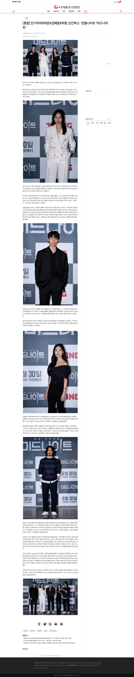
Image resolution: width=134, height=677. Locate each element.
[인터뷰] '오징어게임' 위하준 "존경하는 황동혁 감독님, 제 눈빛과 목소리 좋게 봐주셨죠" (49, 643)
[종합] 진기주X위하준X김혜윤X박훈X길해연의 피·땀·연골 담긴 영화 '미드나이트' (47, 638)
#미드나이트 (53, 631)
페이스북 (39, 624)
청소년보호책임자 (90, 665)
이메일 (55, 624)
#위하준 (33, 631)
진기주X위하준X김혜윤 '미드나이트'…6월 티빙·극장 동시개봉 (42, 641)
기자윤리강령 (81, 665)
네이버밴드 (50, 624)
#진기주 (26, 631)
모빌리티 (56, 11)
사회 (63, 11)
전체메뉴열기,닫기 (13, 11)
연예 (85, 11)
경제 (48, 11)
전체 (87, 123)
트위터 (45, 624)
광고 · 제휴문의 (43, 668)
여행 (101, 123)
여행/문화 (71, 11)
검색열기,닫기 (121, 11)
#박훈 (45, 631)
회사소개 (36, 668)
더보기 (108, 63)
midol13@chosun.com (39, 33)
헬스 (79, 11)
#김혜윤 (39, 631)
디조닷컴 (67, 7)
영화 (26, 18)
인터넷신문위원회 (105, 665)
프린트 (61, 624)
